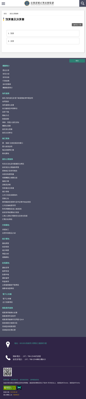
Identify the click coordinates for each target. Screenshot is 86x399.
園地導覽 (5, 243)
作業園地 (5, 225)
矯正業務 (5, 138)
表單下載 (5, 112)
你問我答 (5, 101)
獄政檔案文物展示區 (9, 323)
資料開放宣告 (34, 380)
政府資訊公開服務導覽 (10, 167)
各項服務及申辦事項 (9, 108)
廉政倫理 (5, 278)
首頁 (5, 13)
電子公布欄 (6, 294)
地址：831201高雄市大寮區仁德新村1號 (30, 343)
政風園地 (5, 263)
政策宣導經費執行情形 (10, 212)
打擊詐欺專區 (7, 219)
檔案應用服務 (7, 308)
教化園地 (5, 153)
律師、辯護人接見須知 (10, 122)
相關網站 (5, 257)
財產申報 (5, 274)
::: (1, 2)
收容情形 (5, 247)
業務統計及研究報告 (9, 171)
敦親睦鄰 (5, 119)
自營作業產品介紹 (9, 233)
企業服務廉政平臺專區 (10, 285)
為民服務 (5, 93)
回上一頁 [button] (78, 24)
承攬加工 (5, 229)
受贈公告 (5, 198)
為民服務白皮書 (8, 105)
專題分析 (5, 254)
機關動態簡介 (8, 88)
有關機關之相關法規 (9, 178)
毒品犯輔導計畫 (8, 150)
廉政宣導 (5, 267)
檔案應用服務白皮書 (9, 312)
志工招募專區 (8, 302)
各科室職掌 (7, 84)
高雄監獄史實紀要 (9, 330)
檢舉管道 (5, 271)
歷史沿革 (6, 70)
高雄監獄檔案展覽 (9, 326)
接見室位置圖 (7, 129)
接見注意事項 (7, 133)
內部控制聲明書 (8, 174)
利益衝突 (5, 281)
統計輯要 (5, 250)
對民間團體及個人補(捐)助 (12, 209)
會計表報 (5, 191)
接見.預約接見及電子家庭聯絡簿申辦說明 (17, 98)
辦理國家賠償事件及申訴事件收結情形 (16, 202)
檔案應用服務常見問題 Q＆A (13, 319)
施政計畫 (5, 181)
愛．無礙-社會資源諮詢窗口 (12, 143)
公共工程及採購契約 (9, 195)
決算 (11, 41)
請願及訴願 (6, 185)
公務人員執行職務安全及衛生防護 (14, 216)
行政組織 (6, 81)
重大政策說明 (7, 146)
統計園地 (5, 239)
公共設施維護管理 (9, 205)
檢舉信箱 (6, 380)
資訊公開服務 (14, 13)
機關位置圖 (6, 126)
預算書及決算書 (14, 19)
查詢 (82, 3)
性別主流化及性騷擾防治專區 (13, 164)
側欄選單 (3, 3)
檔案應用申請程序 (9, 316)
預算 (11, 33)
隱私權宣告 (14, 380)
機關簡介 (6, 66)
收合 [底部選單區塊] (77, 61)
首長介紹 (6, 74)
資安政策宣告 (24, 380)
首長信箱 (6, 77)
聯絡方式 (5, 115)
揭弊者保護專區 (8, 288)
